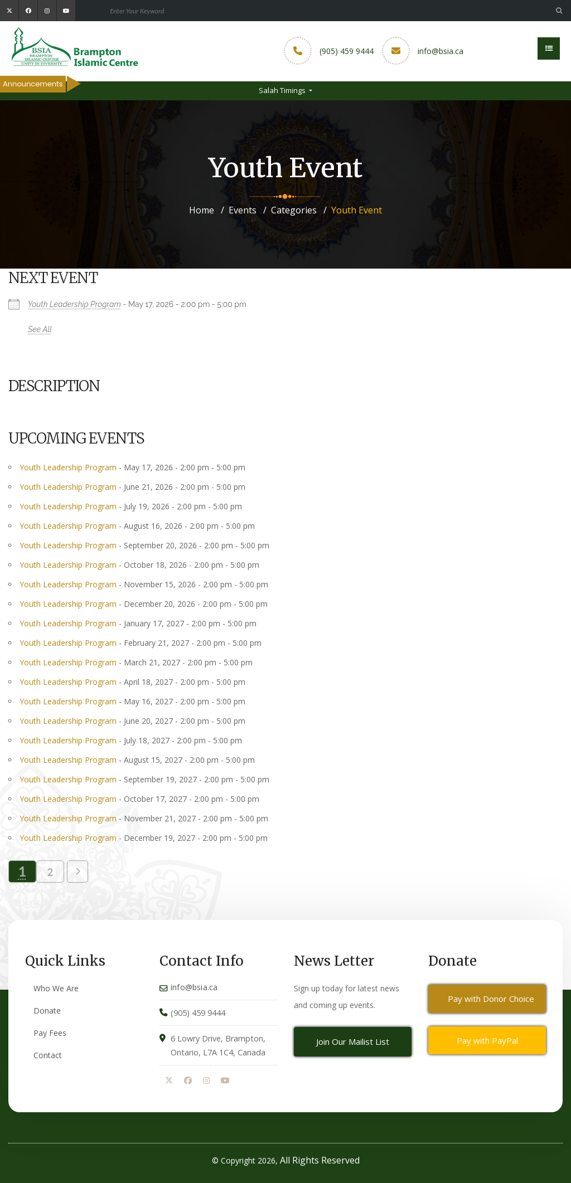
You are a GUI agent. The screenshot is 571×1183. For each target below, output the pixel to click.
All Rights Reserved (320, 1160)
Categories (294, 210)
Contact (47, 1055)
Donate (47, 1010)
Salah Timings (283, 90)
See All (40, 329)
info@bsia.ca (440, 51)
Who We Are (56, 988)
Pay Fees (49, 1033)
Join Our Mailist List (352, 1041)
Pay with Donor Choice (491, 998)
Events (243, 210)
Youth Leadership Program (74, 304)
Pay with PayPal (487, 1040)
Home (201, 210)
